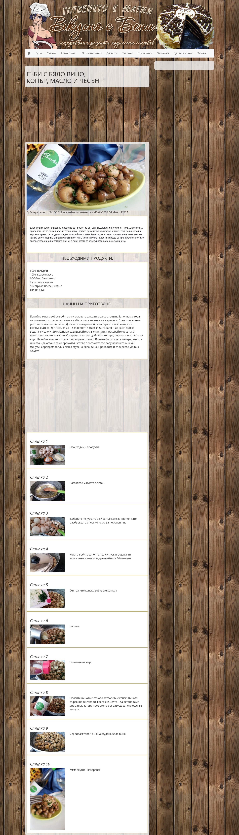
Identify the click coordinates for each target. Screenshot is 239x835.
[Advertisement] (84, 114)
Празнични (145, 53)
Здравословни (183, 53)
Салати (51, 53)
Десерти (112, 53)
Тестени (127, 53)
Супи (39, 53)
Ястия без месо (92, 53)
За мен (201, 53)
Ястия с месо (69, 53)
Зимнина (163, 53)
